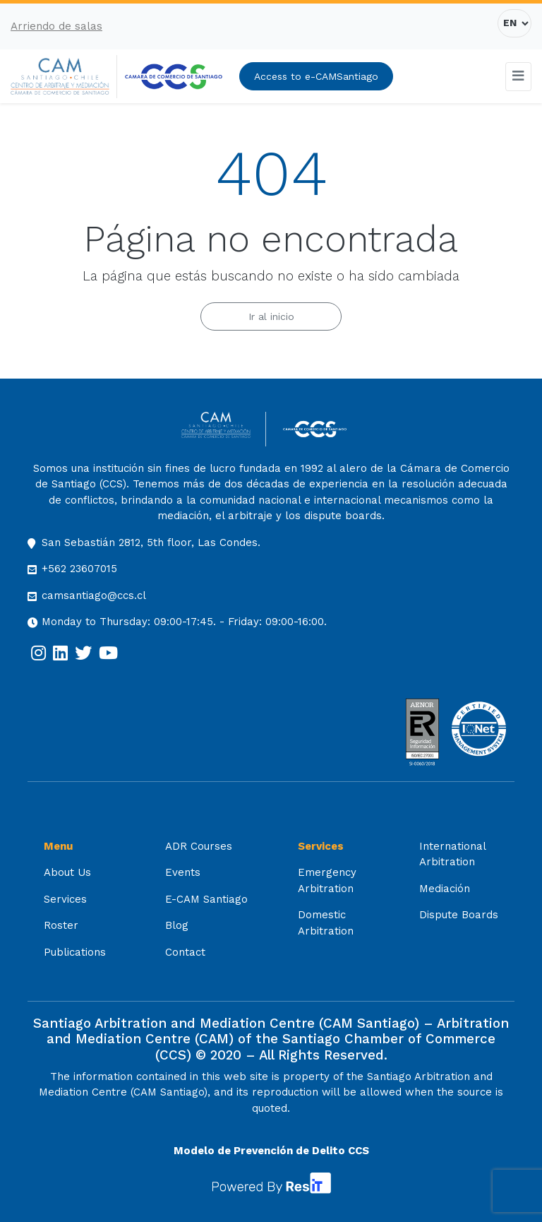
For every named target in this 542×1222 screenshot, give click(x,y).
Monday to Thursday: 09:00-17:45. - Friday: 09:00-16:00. (184, 621)
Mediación (444, 888)
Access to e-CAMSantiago (316, 76)
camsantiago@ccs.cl (94, 595)
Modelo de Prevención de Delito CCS (271, 1150)
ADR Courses (198, 846)
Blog (176, 925)
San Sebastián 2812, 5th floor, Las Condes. (151, 542)
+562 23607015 (79, 568)
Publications (75, 952)
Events (182, 872)
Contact (185, 952)
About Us (67, 872)
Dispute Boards (458, 914)
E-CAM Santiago (206, 899)
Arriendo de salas (56, 26)
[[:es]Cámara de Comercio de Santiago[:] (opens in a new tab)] (173, 76)
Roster (61, 925)
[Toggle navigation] (518, 76)
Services (65, 899)
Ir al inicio (271, 316)
